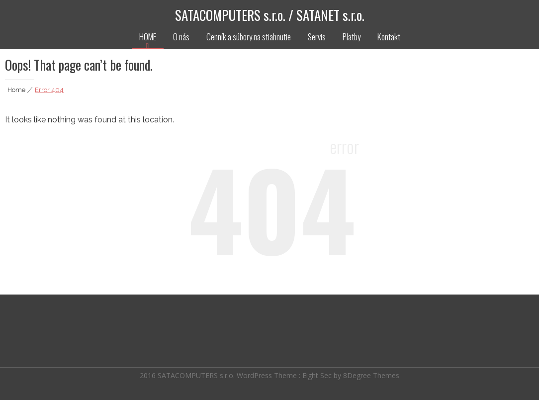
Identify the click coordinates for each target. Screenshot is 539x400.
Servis (317, 36)
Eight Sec (318, 374)
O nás (181, 36)
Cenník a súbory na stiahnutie (248, 36)
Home (16, 90)
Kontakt (388, 36)
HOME (147, 36)
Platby (351, 36)
